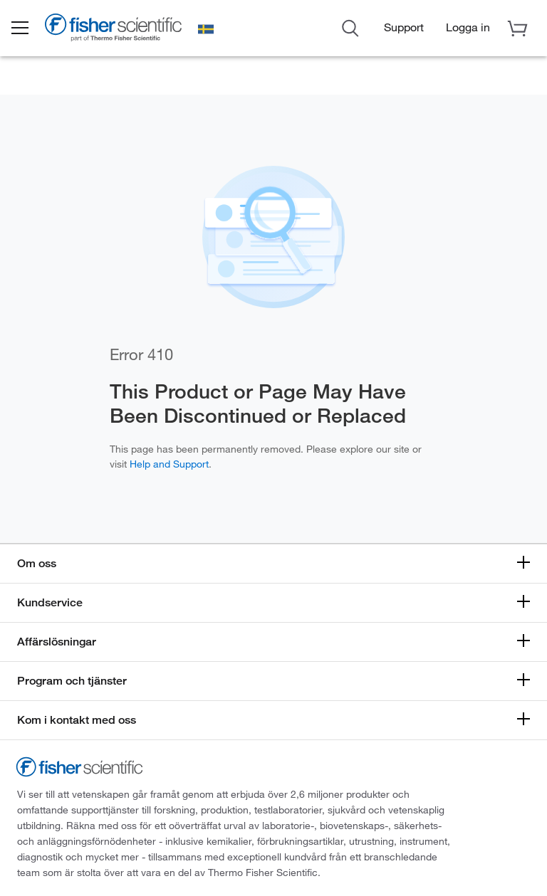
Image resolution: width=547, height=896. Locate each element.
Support (404, 27)
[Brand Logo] (124, 31)
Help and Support (169, 464)
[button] (29, 29)
